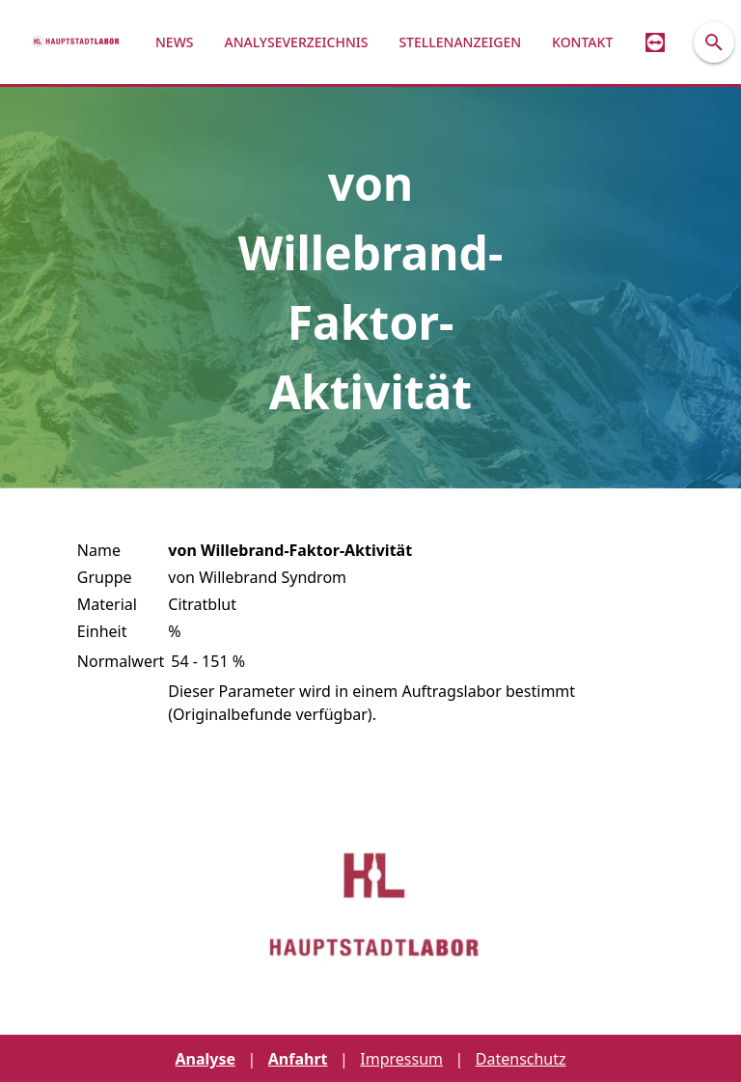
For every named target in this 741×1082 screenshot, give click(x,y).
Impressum (401, 1058)
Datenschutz (521, 1058)
